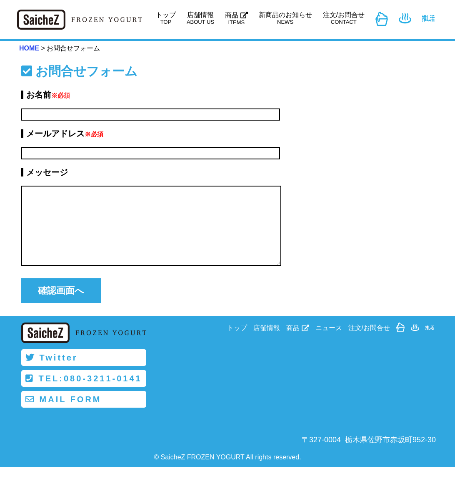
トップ (166, 18)
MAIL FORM (63, 411)
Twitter (51, 369)
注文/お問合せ (344, 18)
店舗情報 (200, 18)
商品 (236, 18)
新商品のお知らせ (285, 18)
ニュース (328, 340)
